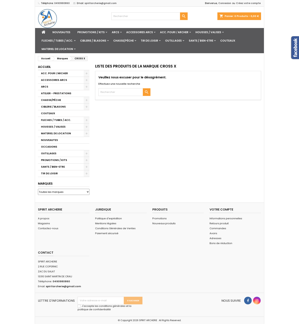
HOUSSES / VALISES (208, 32)
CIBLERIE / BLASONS (93, 41)
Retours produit (219, 223)
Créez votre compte (248, 3)
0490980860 (62, 3)
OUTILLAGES (173, 41)
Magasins (44, 223)
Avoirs (213, 233)
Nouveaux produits (164, 223)
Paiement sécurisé (106, 233)
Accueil (44, 67)
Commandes (218, 228)
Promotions (159, 218)
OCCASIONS (49, 147)
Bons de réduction (221, 243)
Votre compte (221, 209)
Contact (45, 252)
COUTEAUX (227, 41)
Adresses (215, 238)
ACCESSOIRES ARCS (139, 32)
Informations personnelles (226, 218)
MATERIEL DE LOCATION (57, 49)
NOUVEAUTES (61, 32)
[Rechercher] (149, 16)
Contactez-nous (48, 228)
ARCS (115, 32)
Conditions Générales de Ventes (115, 228)
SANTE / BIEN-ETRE (201, 41)
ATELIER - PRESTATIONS (56, 93)
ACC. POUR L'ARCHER (174, 32)
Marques (45, 183)
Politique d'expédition (108, 218)
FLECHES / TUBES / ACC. (57, 41)
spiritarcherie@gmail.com (100, 3)
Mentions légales (105, 223)
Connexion (224, 3)
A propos (43, 218)
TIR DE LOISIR (149, 41)
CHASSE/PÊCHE (123, 41)
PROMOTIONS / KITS (91, 32)
